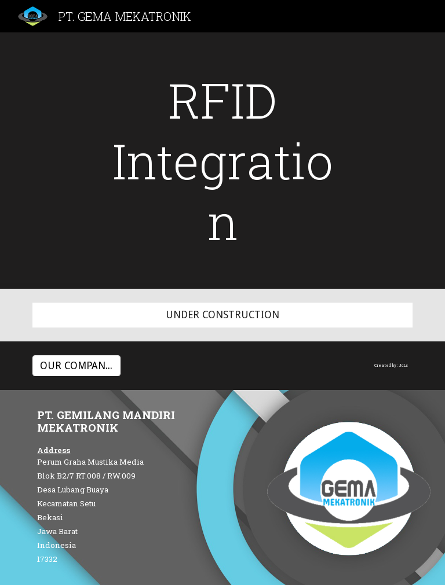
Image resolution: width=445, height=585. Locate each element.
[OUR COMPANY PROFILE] (76, 365)
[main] (222, 160)
